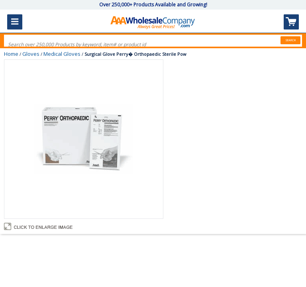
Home (11, 53)
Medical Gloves (61, 53)
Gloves (30, 53)
